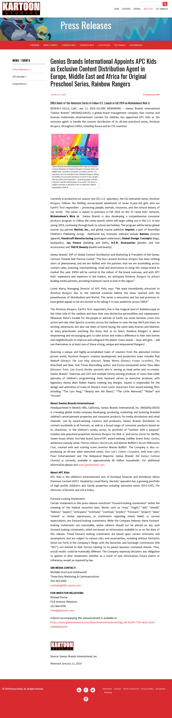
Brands (137, 8)
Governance (136, 53)
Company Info (69, 53)
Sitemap (108, 700)
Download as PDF (151, 103)
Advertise (107, 697)
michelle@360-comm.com (65, 593)
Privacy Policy (147, 697)
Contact (117, 697)
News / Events (50, 53)
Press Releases (20, 77)
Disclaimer (160, 697)
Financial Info (87, 53)
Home (116, 8)
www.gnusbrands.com (92, 473)
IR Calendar (19, 84)
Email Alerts (19, 92)
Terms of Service (131, 697)
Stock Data (104, 53)
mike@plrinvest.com (62, 618)
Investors (148, 8)
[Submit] (165, 4)
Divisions (126, 8)
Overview (34, 53)
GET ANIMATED (162, 8)
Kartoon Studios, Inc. (18, 697)
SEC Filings (119, 53)
